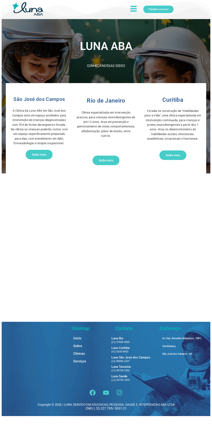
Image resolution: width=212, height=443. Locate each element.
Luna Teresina (121, 392)
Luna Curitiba (120, 373)
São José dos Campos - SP (177, 379)
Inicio (77, 363)
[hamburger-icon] (133, 9)
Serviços (79, 386)
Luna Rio (117, 363)
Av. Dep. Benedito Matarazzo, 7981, (182, 363)
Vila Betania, (169, 371)
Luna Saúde (119, 401)
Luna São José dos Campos (130, 382)
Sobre (77, 371)
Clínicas (79, 379)
